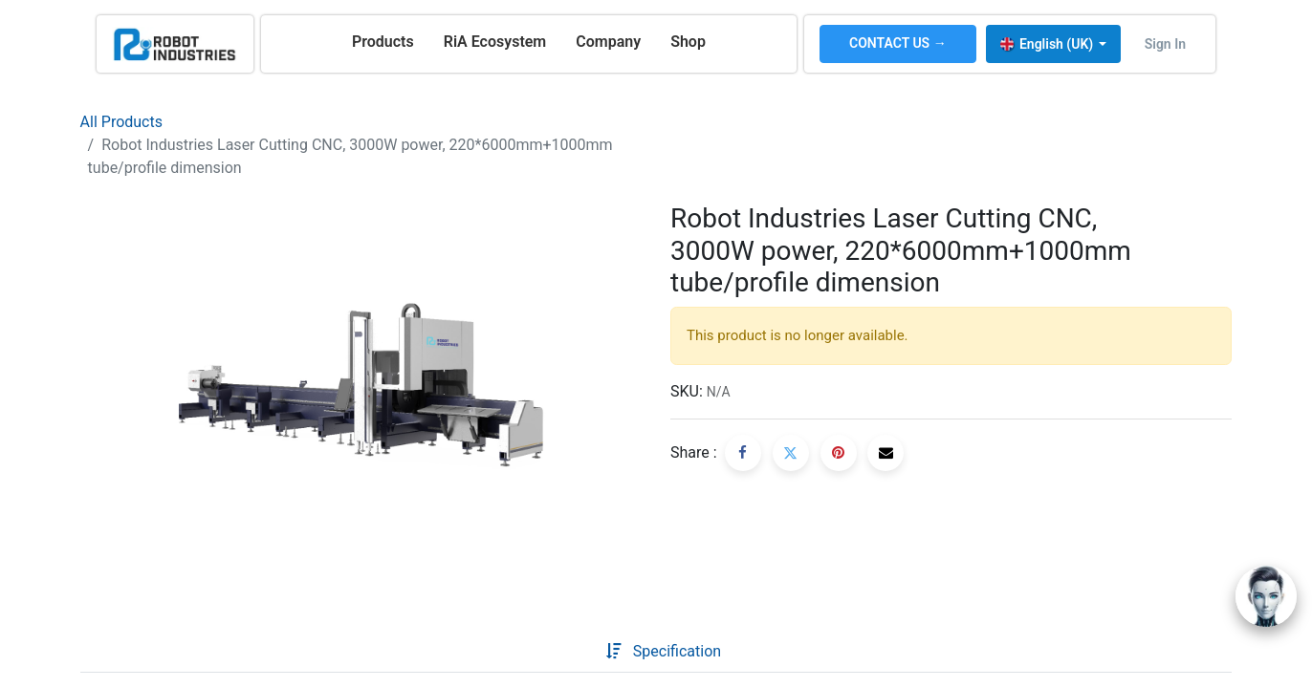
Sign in (1165, 44)
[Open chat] (1266, 596)
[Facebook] (743, 453)
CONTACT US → (898, 43)
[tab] (575, 652)
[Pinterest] (838, 453)
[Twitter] (791, 453)
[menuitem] (383, 42)
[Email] (885, 453)
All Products (121, 122)
